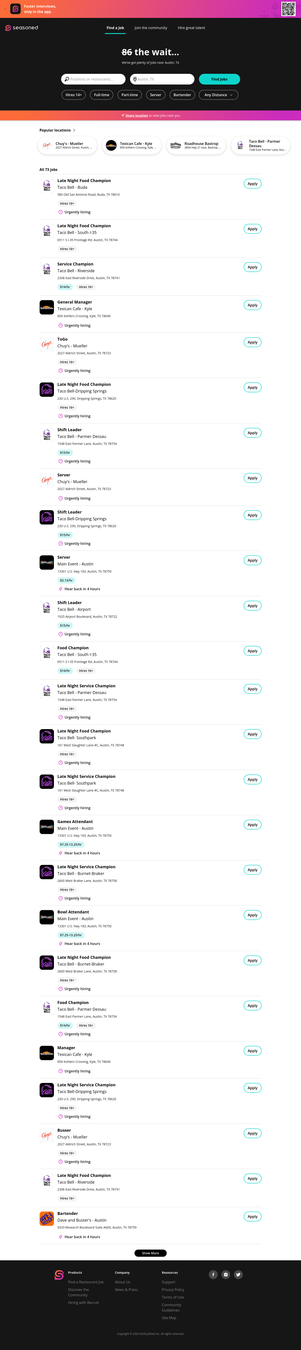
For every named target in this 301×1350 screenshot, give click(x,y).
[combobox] (93, 79)
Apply (253, 183)
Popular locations (57, 130)
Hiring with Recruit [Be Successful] (83, 1302)
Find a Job (115, 27)
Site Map (169, 1317)
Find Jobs (219, 79)
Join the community (151, 27)
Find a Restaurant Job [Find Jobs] (86, 1282)
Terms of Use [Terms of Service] (173, 1297)
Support (168, 1282)
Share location (134, 115)
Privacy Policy (173, 1289)
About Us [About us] (122, 1282)
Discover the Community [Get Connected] (78, 1292)
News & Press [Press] (126, 1289)
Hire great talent (191, 27)
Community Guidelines (171, 1307)
